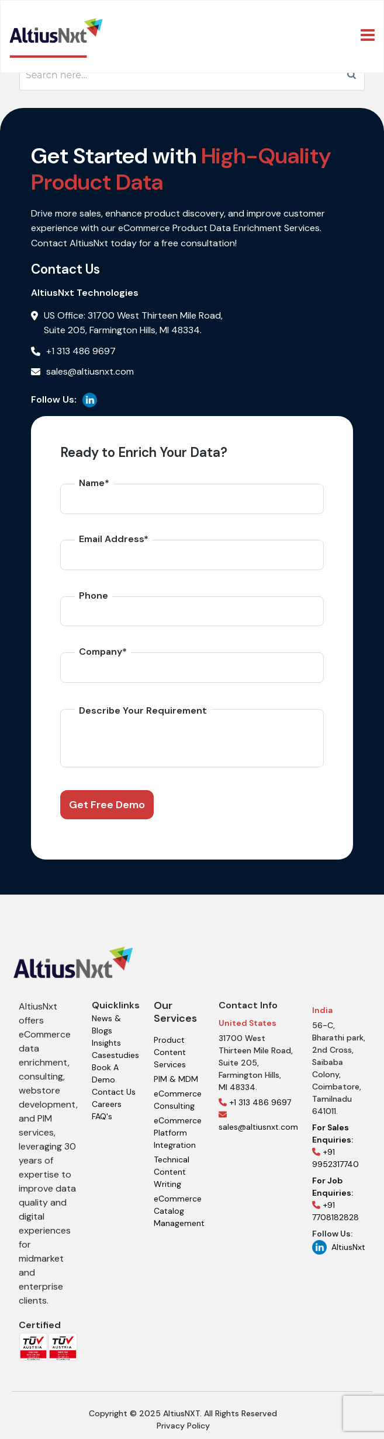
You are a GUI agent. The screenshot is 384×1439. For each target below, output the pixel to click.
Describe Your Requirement (143, 710)
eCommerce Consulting (178, 1099)
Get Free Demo (107, 805)
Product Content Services (170, 1052)
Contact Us (114, 1092)
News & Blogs (106, 1024)
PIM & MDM (176, 1079)
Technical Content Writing (171, 1171)
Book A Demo (105, 1073)
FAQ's (102, 1116)
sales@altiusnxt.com (258, 1121)
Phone (93, 595)
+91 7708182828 (335, 1199)
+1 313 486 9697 (255, 1102)
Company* (103, 651)
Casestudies (115, 1055)
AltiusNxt (338, 1247)
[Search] (351, 75)
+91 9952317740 (335, 1145)
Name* (94, 483)
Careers (107, 1104)
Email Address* (113, 539)
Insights (106, 1043)
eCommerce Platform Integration (178, 1132)
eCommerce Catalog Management (179, 1210)
